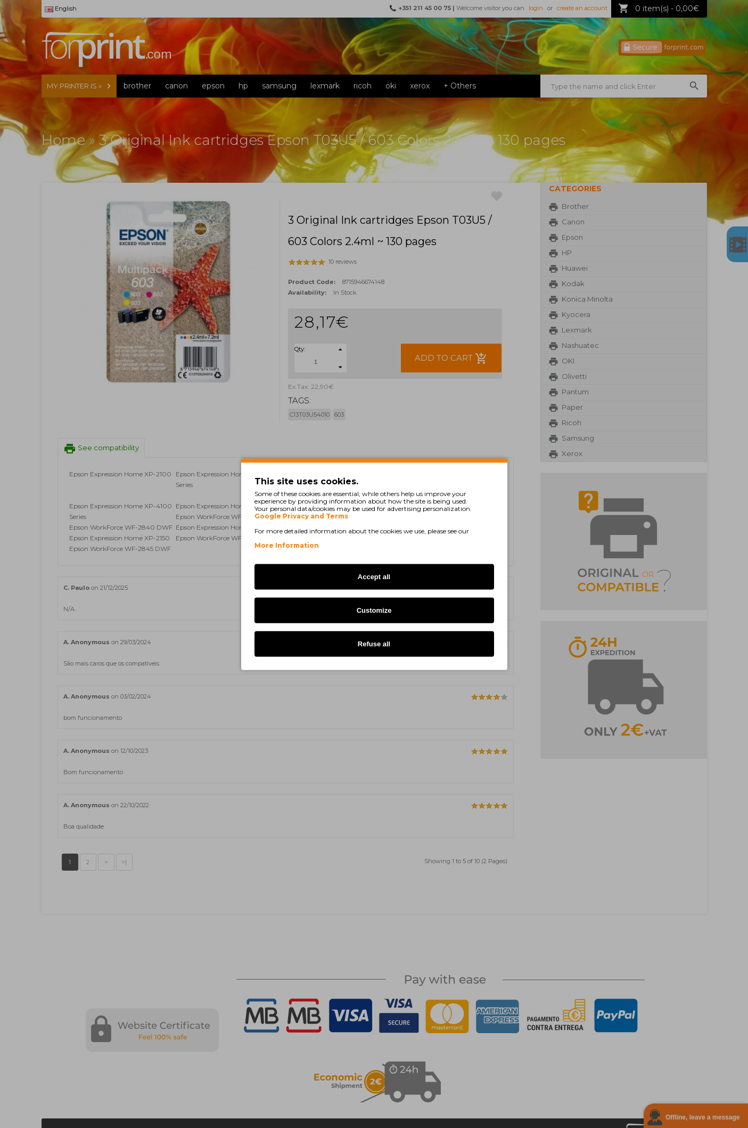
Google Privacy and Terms (301, 516)
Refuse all (374, 643)
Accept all (374, 576)
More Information (286, 545)
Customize (374, 610)
